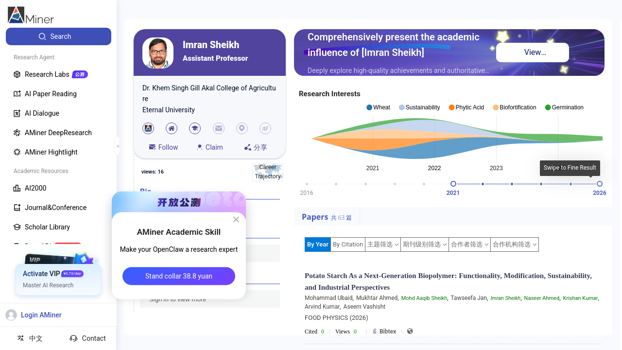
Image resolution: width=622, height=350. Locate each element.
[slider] (453, 183)
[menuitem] (58, 36)
